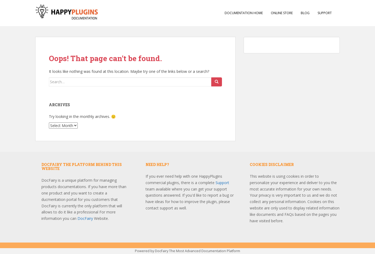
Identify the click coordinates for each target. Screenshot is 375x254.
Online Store (282, 13)
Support (325, 13)
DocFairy (85, 218)
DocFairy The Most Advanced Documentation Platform (197, 251)
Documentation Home (244, 13)
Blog (305, 13)
